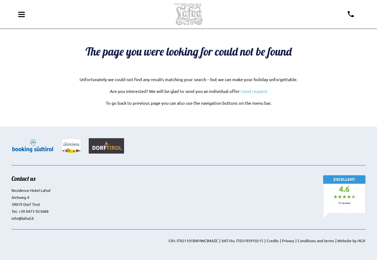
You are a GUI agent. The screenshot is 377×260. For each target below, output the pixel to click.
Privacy (288, 240)
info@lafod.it (23, 218)
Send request (254, 91)
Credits (273, 240)
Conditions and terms (316, 240)
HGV (361, 240)
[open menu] (21, 14)
